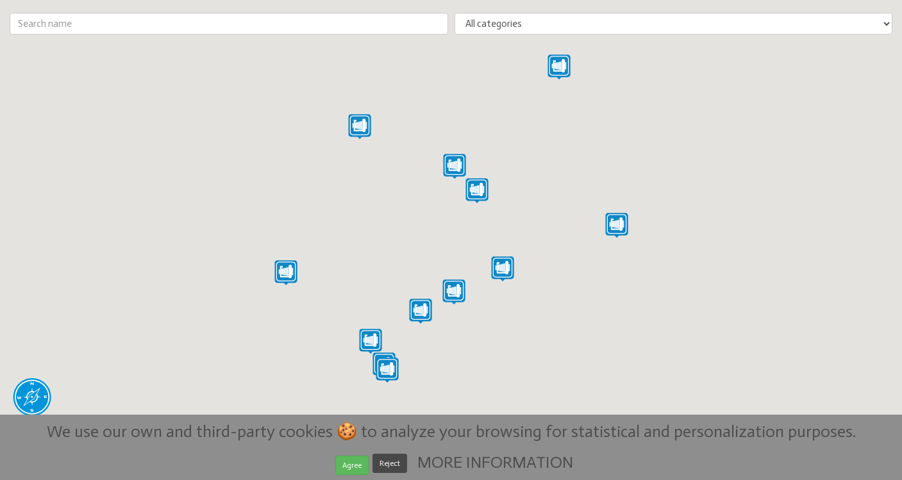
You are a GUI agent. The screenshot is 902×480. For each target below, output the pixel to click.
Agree (352, 467)
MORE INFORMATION (495, 465)
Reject (390, 466)
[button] (387, 370)
